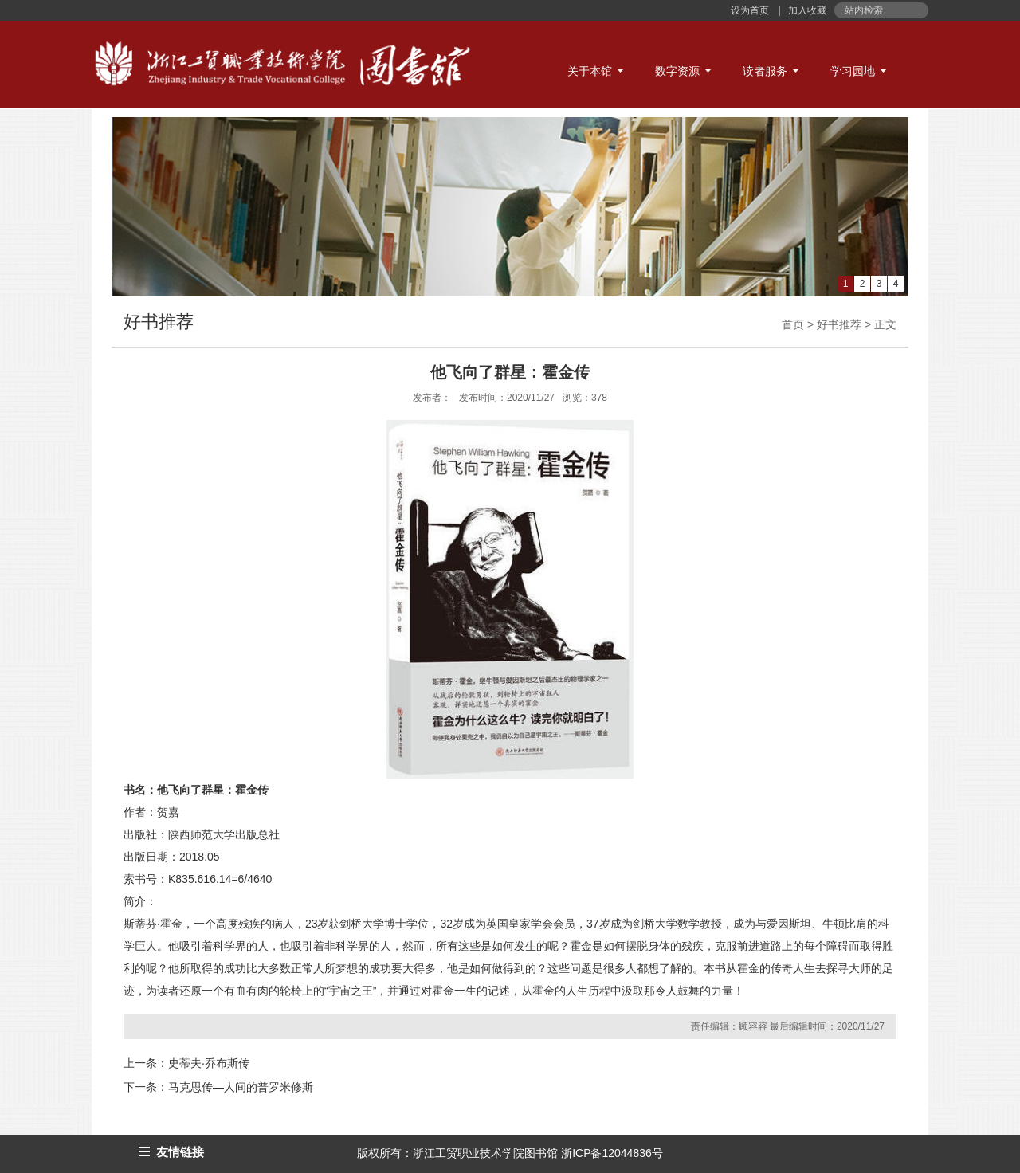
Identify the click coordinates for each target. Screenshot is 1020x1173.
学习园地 (852, 71)
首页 (793, 324)
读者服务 (765, 71)
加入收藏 (806, 10)
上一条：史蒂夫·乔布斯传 (186, 1063)
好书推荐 (839, 324)
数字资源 (677, 71)
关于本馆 (589, 71)
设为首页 (751, 10)
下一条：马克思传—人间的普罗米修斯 (218, 1087)
